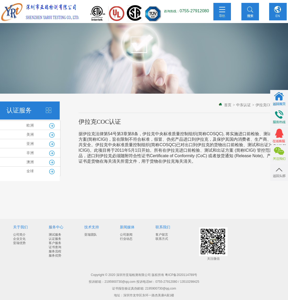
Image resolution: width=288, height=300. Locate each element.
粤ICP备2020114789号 (181, 275)
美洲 (30, 135)
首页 (227, 105)
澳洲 (30, 162)
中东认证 (243, 105)
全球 (30, 171)
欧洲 (30, 125)
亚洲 (30, 144)
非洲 (30, 153)
